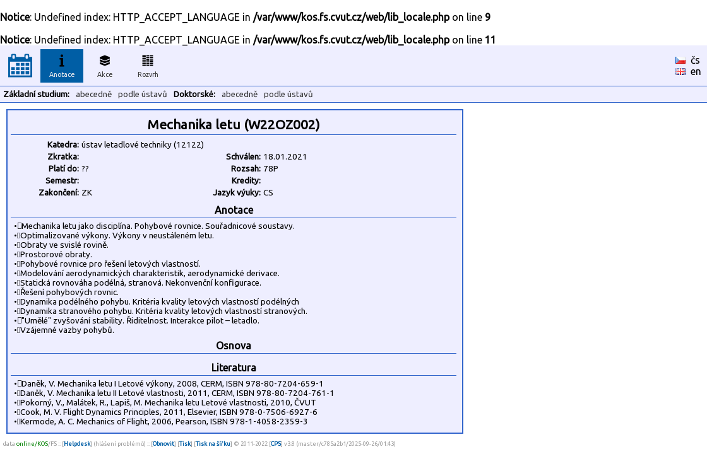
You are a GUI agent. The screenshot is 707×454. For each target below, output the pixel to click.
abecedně (94, 94)
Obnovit (163, 443)
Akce (105, 64)
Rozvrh (148, 64)
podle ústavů (142, 94)
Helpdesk (77, 443)
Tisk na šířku (213, 443)
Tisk (185, 443)
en (696, 71)
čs (695, 60)
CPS (276, 443)
